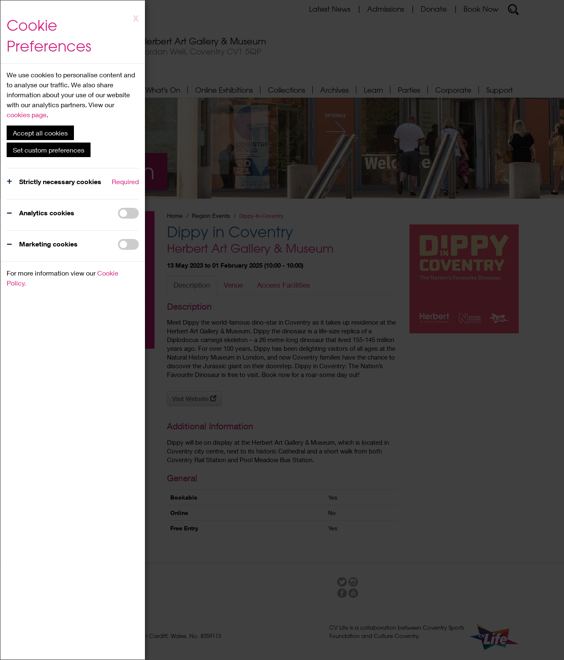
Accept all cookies (40, 133)
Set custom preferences (48, 150)
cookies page (27, 114)
